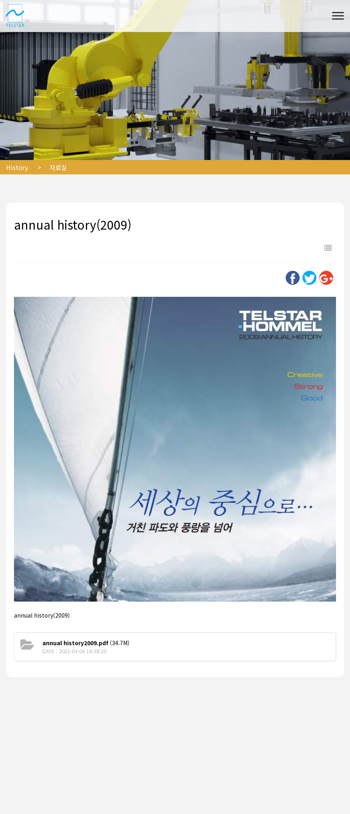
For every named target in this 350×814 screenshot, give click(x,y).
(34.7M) (85, 643)
